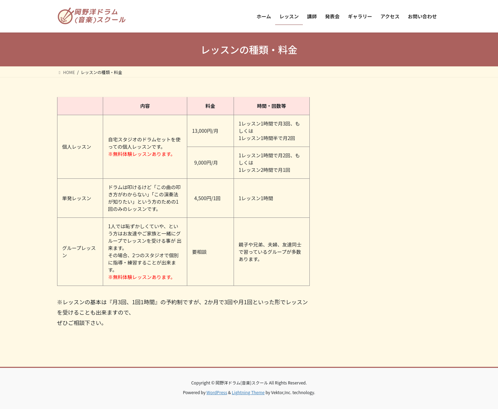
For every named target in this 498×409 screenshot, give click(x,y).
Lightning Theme (248, 392)
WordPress (217, 392)
